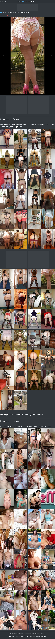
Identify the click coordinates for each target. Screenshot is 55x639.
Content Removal (20, 636)
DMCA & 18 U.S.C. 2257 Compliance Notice (36, 636)
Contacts (11, 636)
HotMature (27, 1)
